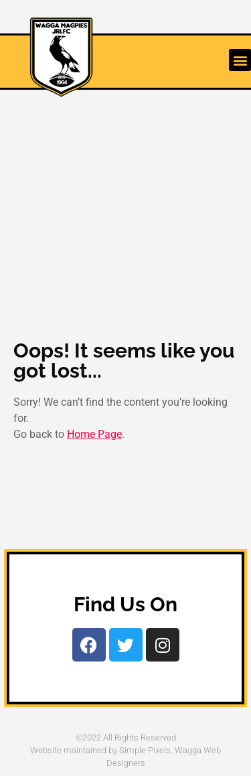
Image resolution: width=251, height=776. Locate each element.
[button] (240, 60)
